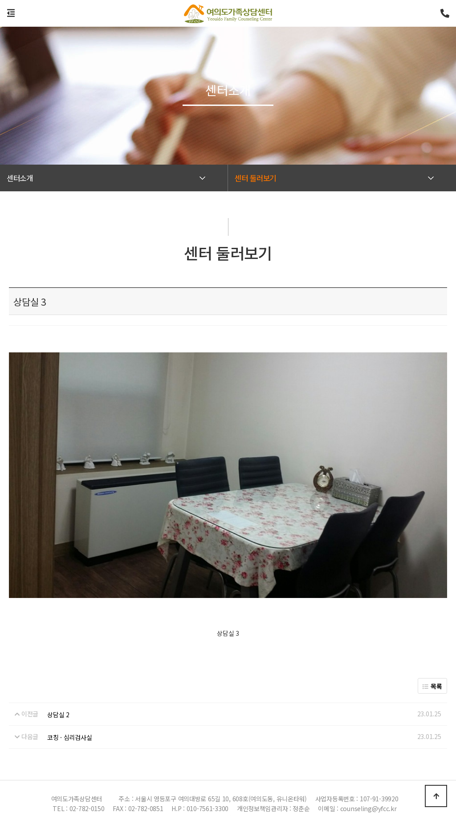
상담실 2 (58, 693)
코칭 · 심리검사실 (69, 716)
